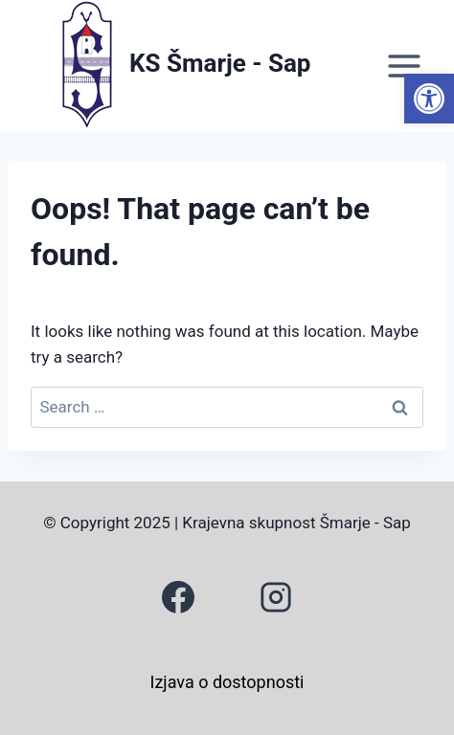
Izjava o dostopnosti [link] (227, 682)
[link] (429, 98)
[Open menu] (403, 65)
